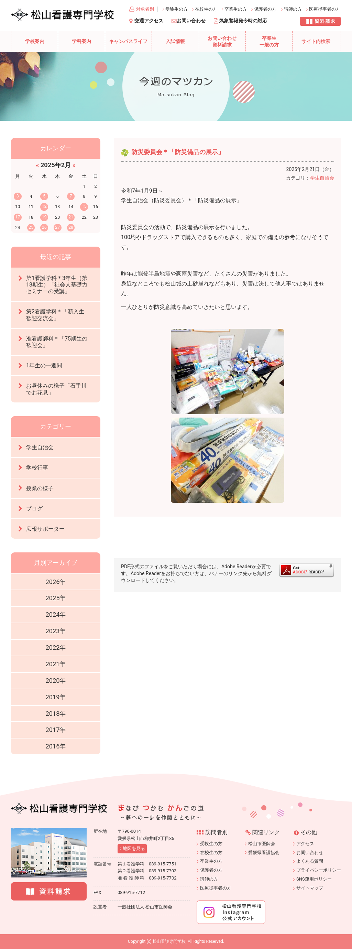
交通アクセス (148, 21)
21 (70, 216)
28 (70, 227)
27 (57, 227)
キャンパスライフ (128, 41)
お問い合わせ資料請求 (222, 42)
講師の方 (293, 9)
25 (31, 227)
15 (84, 206)
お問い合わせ (191, 21)
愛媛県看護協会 (263, 852)
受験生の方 (176, 9)
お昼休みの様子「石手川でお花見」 (56, 389)
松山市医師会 (261, 843)
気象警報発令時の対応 (243, 21)
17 (17, 216)
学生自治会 (322, 178)
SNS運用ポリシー (314, 879)
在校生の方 (206, 9)
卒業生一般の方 (269, 42)
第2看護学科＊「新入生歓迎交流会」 (55, 314)
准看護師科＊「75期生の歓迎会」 (56, 341)
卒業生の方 (235, 9)
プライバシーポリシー (318, 870)
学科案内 (81, 41)
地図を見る (134, 848)
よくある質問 (309, 861)
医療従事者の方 (324, 9)
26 (44, 227)
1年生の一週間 (44, 365)
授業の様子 (40, 488)
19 (44, 216)
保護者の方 (265, 9)
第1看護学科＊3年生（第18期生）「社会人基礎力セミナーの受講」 (56, 284)
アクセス (305, 843)
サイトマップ (309, 888)
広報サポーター (45, 529)
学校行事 (37, 467)
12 (44, 206)
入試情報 (175, 41)
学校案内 (34, 41)
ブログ (34, 508)
